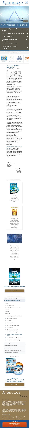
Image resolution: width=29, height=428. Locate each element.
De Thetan (9, 320)
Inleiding (6, 303)
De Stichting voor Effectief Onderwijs (19, 58)
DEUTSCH (10, 403)
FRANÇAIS (5, 402)
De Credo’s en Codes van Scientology (13, 350)
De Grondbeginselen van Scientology (9, 40)
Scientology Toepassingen (10, 343)
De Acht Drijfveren (11, 322)
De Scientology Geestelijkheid (11, 347)
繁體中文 (20, 402)
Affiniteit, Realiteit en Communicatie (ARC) (14, 335)
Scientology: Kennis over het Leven (14, 316)
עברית (8, 402)
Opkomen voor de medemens (7, 410)
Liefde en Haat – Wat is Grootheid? (9, 47)
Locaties (3, 412)
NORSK (18, 403)
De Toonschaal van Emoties (13, 325)
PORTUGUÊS (9, 405)
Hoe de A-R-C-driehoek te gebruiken (14, 337)
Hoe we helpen (4, 61)
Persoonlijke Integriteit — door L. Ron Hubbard (13, 308)
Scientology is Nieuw (9, 305)
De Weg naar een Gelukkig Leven (12, 58)
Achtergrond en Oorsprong (11, 298)
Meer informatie (18, 411)
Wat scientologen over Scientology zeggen (13, 30)
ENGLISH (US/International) (7, 401)
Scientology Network (16, 416)
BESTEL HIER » (14, 291)
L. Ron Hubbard (5, 409)
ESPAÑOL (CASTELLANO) (15, 404)
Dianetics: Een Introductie (10, 44)
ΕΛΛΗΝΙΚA (23, 404)
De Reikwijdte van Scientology (13, 340)
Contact (23, 411)
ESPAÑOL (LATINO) (5, 404)
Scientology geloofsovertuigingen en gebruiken (17, 409)
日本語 (12, 402)
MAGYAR (14, 403)
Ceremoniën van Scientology (11, 345)
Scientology (7, 313)
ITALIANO (4, 405)
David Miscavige (9, 417)
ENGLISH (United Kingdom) (18, 401)
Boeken (6, 411)
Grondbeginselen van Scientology (12, 300)
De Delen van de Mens (12, 318)
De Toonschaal (10, 327)
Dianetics (7, 311)
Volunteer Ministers (16, 410)
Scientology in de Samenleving (11, 352)
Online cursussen (12, 411)
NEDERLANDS (5, 403)
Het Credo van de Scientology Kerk (13, 33)
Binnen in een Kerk (8, 36)
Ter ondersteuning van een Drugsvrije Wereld (13, 419)
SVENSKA (22, 403)
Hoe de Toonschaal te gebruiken (14, 332)
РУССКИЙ (16, 402)
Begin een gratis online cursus (17, 417)
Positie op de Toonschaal (12, 329)
